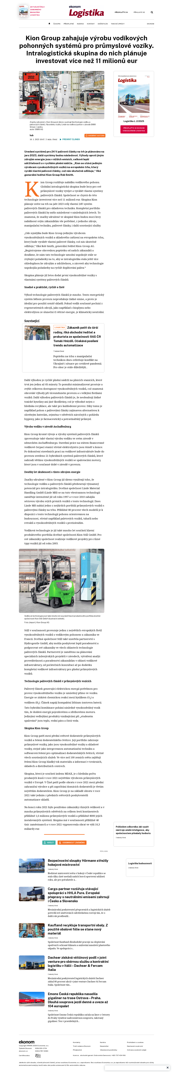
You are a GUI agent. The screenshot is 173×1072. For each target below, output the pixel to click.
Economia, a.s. (43, 1046)
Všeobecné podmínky (108, 1050)
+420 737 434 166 (118, 1055)
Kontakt (91, 24)
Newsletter (104, 1046)
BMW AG (39, 129)
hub (32, 135)
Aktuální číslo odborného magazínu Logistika (32, 11)
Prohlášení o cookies (135, 1042)
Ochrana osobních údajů (136, 1050)
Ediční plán (103, 24)
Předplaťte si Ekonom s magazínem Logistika (134, 129)
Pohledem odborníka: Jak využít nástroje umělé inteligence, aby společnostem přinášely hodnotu (133, 830)
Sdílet (50, 842)
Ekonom (150, 24)
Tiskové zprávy (117, 24)
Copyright (23, 1046)
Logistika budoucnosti (140, 863)
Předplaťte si (121, 12)
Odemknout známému (73, 842)
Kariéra (103, 1042)
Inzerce (80, 24)
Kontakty (76, 1042)
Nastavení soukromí (135, 1046)
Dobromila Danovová (102, 1055)
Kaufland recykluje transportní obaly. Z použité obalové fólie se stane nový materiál (78, 929)
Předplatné (69, 24)
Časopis (56, 24)
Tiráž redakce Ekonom (82, 1046)
